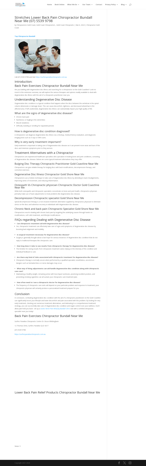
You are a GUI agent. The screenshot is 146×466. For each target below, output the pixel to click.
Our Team (86, 5)
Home (49, 5)
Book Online (59, 5)
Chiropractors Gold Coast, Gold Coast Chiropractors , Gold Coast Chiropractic (45, 25)
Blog (123, 5)
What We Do (72, 5)
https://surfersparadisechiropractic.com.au (51, 77)
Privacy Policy (110, 5)
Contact (99, 5)
